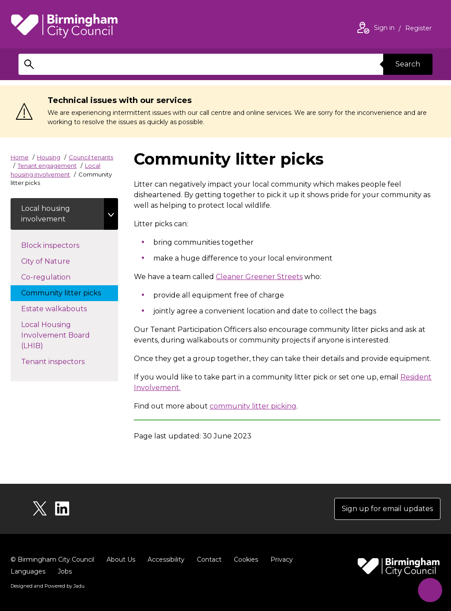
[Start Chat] (430, 590)
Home (20, 157)
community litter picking (253, 406)
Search (408, 64)
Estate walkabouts (62, 308)
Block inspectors (59, 245)
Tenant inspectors (61, 361)
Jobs (65, 571)
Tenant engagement (47, 165)
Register (418, 29)
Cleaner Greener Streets (259, 276)
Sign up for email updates (387, 508)
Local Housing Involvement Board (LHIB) (55, 335)
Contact (209, 559)
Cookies (246, 559)
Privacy (281, 559)
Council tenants (91, 157)
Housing (48, 157)
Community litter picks (69, 292)
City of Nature (54, 260)
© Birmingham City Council (52, 559)
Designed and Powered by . (48, 586)
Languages (28, 571)
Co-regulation (54, 276)
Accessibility (166, 559)
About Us (121, 559)
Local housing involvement (45, 213)
